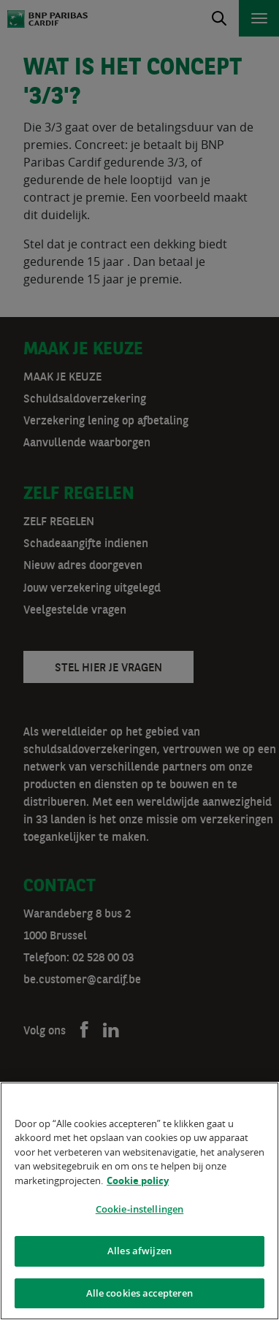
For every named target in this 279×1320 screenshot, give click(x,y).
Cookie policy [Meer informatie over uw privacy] (138, 1182)
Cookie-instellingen (139, 1211)
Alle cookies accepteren (140, 1295)
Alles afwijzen (139, 1252)
